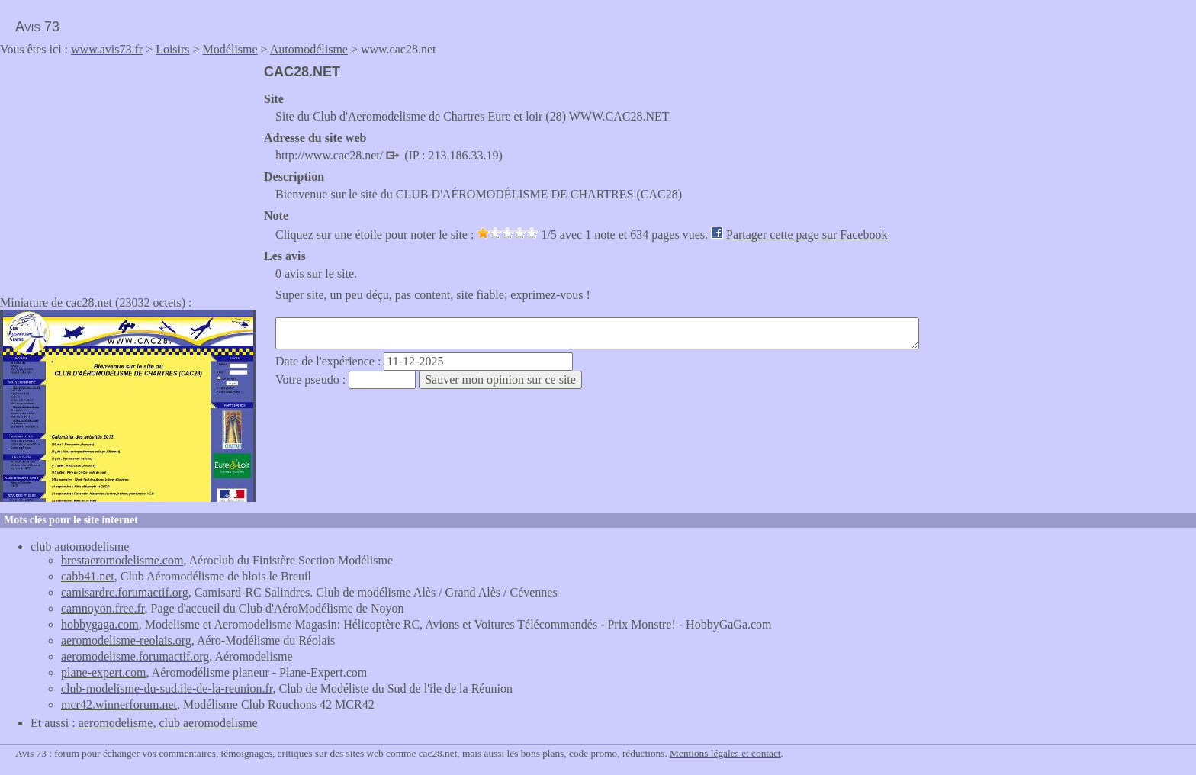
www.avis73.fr (107, 49)
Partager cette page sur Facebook (806, 234)
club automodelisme (80, 546)
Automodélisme (309, 49)
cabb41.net (87, 576)
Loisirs (172, 49)
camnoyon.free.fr (103, 608)
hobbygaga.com (100, 624)
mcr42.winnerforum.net (119, 704)
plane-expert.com (103, 672)
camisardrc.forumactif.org (124, 592)
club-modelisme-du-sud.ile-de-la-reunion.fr (166, 688)
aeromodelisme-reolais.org (126, 640)
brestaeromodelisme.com (122, 560)
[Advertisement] (128, 171)
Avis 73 (37, 26)
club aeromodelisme (208, 722)
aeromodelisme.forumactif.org (135, 656)
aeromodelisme (116, 722)
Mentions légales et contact (725, 753)
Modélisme (230, 49)
